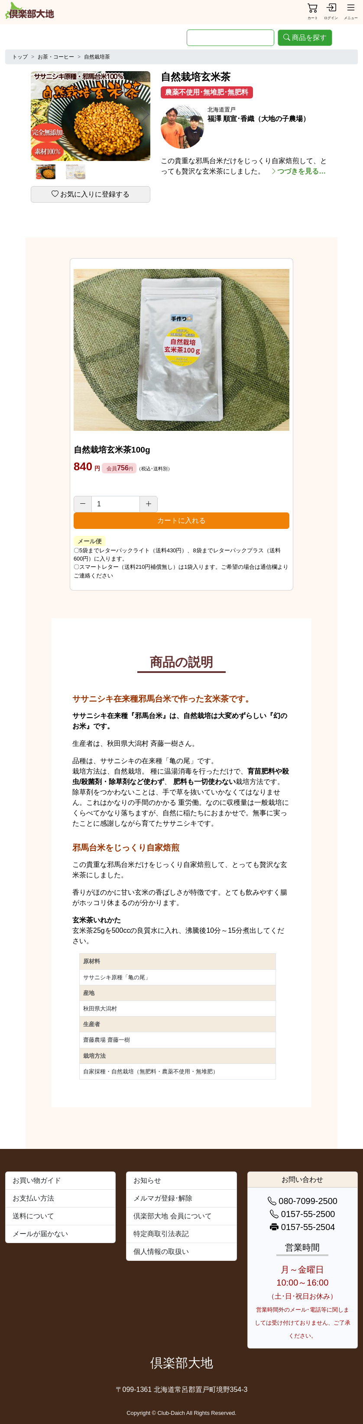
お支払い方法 (33, 1198)
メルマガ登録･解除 (162, 1198)
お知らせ (147, 1180)
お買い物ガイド (37, 1180)
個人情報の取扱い (161, 1251)
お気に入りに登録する (91, 194)
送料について (33, 1216)
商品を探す (305, 37)
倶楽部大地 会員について (172, 1216)
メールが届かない (40, 1233)
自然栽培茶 (97, 57)
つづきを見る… (298, 171)
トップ (20, 57)
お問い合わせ (302, 1179)
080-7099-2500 (302, 1201)
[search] (230, 38)
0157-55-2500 (302, 1214)
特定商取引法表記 (161, 1233)
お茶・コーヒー (56, 57)
